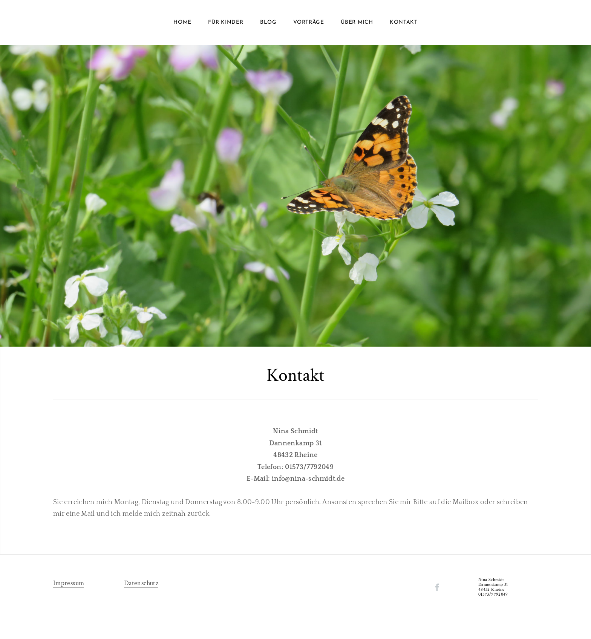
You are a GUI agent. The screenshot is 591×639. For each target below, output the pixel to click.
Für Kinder (225, 22)
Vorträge (308, 22)
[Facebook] (437, 587)
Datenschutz (141, 583)
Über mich (357, 22)
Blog (268, 22)
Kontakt (404, 22)
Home (182, 22)
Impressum (68, 583)
